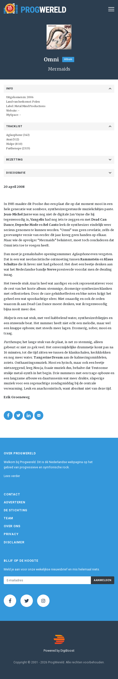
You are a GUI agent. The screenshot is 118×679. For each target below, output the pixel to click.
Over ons (12, 526)
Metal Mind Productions (30, 106)
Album (68, 59)
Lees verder (12, 476)
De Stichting (15, 510)
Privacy (11, 534)
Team (8, 518)
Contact (12, 494)
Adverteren (14, 502)
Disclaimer (14, 542)
